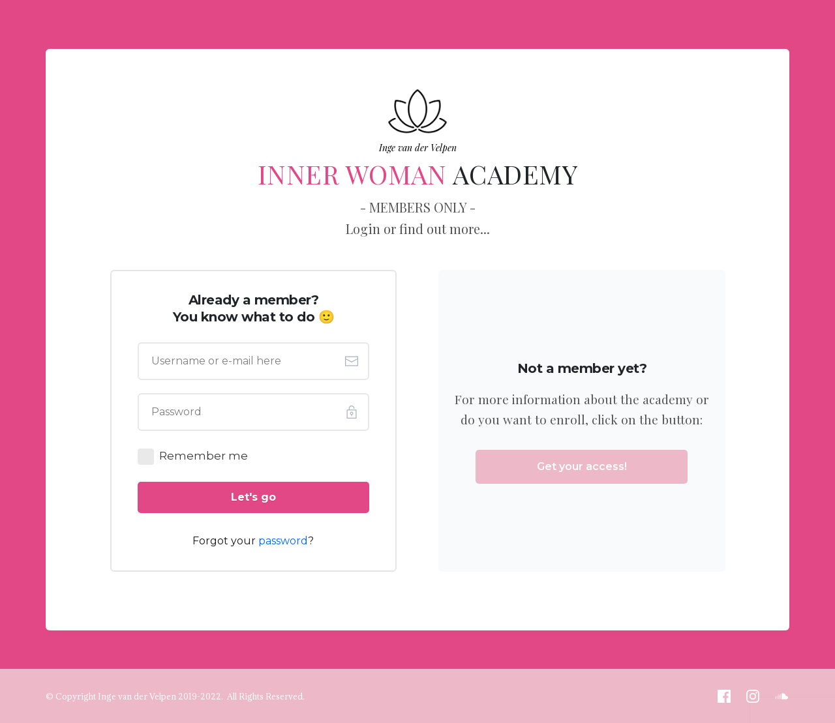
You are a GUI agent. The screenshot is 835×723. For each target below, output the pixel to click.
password (283, 541)
